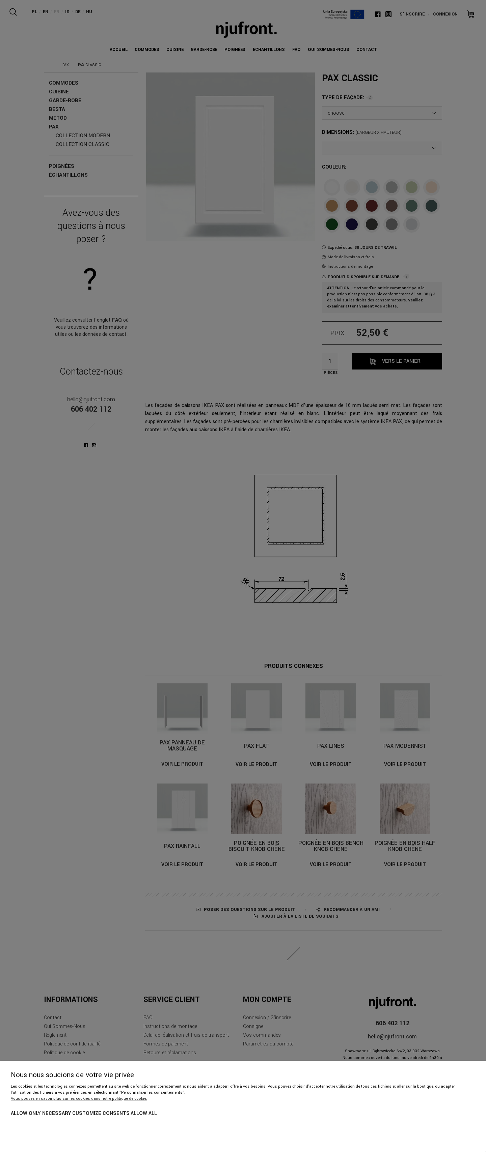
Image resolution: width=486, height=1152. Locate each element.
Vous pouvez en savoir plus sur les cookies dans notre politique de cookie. (79, 1098)
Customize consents (101, 1113)
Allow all (144, 1113)
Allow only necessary (41, 1113)
